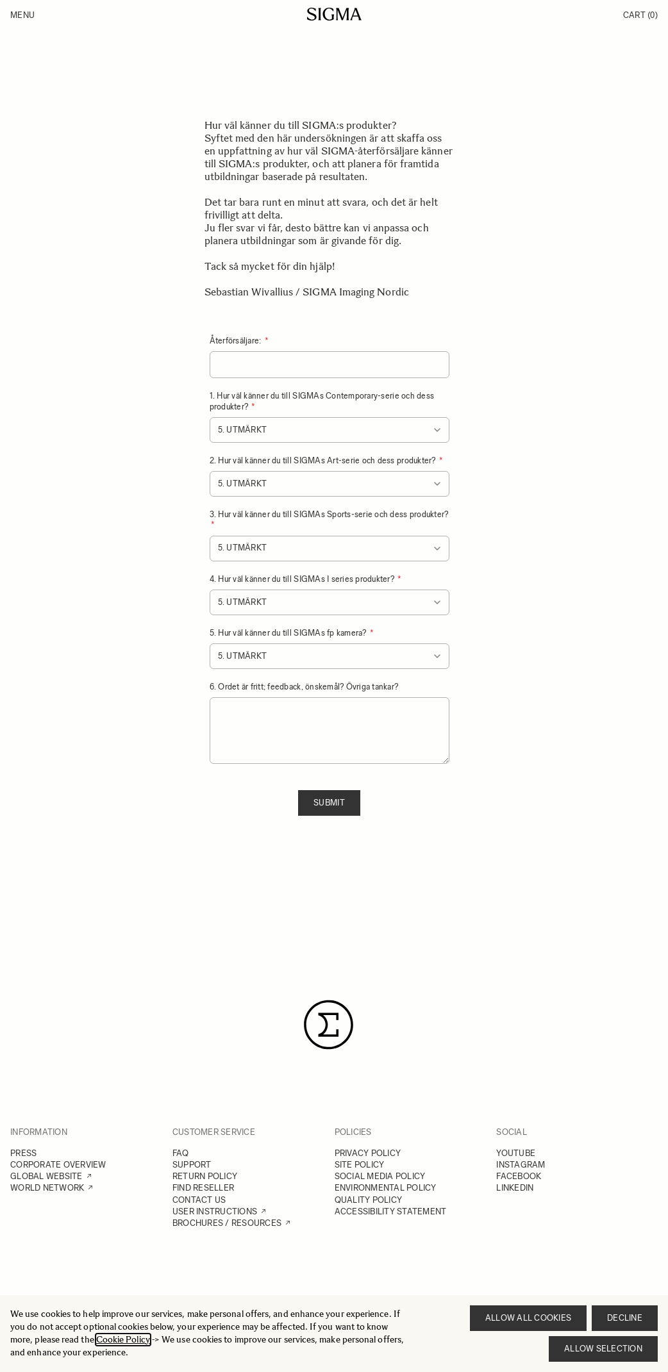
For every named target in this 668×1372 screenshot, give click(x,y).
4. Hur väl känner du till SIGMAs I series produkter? (303, 579)
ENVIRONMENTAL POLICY (386, 1188)
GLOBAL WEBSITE (46, 1176)
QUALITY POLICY (369, 1200)
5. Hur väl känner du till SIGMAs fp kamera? (289, 633)
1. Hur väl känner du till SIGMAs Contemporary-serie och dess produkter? (322, 401)
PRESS (23, 1153)
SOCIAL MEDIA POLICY (380, 1176)
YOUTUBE (515, 1153)
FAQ (180, 1153)
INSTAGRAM (520, 1165)
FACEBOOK (518, 1176)
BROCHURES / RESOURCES (226, 1223)
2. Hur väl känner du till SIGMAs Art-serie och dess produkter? (324, 460)
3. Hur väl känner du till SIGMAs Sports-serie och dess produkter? (329, 514)
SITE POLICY (360, 1165)
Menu (22, 15)
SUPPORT (192, 1165)
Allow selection (603, 1348)
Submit (329, 802)
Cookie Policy (123, 1339)
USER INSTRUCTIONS (214, 1211)
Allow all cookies (528, 1318)
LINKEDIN (514, 1188)
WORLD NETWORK (47, 1188)
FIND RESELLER (203, 1188)
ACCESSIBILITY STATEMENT (391, 1211)
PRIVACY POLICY (368, 1153)
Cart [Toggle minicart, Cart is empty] (640, 15)
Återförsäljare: (236, 340)
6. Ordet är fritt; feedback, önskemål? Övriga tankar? (304, 686)
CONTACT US (199, 1200)
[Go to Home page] (334, 14)
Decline (624, 1318)
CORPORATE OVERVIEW (58, 1165)
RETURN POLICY (204, 1176)
